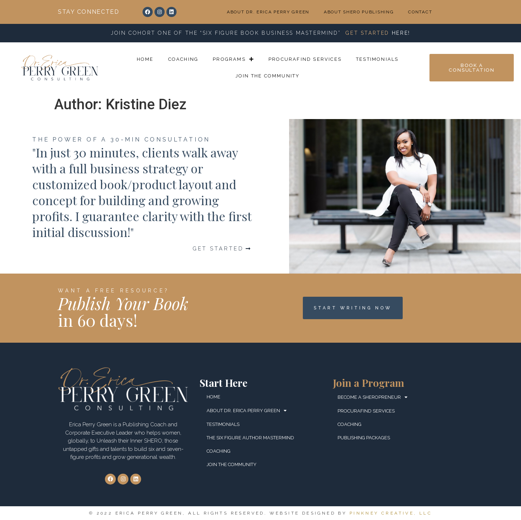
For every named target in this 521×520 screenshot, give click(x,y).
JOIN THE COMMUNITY (268, 76)
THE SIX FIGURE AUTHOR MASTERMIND (250, 437)
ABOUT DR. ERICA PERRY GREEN (268, 11)
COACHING (183, 59)
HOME (145, 59)
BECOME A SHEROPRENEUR (372, 397)
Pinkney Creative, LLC (391, 513)
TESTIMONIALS (377, 59)
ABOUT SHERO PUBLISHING (359, 11)
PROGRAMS (233, 59)
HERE (400, 33)
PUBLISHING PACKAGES (364, 437)
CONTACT (420, 11)
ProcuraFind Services (305, 59)
